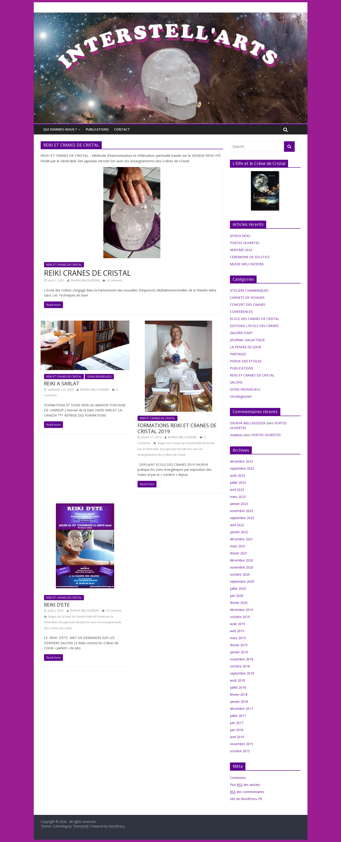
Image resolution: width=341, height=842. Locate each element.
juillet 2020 (238, 588)
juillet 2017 (238, 715)
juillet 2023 (238, 482)
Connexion (238, 777)
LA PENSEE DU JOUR (245, 347)
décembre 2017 (241, 708)
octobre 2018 (240, 666)
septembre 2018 (242, 673)
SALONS (236, 382)
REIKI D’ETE (57, 604)
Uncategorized (240, 396)
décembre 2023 (241, 461)
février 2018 (238, 694)
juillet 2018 (238, 687)
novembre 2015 (241, 744)
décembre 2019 (241, 610)
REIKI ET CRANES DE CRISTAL (64, 265)
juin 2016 (236, 730)
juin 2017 (236, 723)
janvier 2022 (239, 532)
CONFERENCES (241, 311)
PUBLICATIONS (97, 129)
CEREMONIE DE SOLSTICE (249, 257)
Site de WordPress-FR (246, 799)
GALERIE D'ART (241, 333)
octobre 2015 (240, 751)
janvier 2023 (239, 504)
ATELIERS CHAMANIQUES (249, 290)
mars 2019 (238, 638)
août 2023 (237, 475)
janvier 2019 (239, 652)
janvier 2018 (239, 701)
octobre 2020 (240, 574)
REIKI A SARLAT (61, 383)
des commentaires (247, 792)
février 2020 (238, 602)
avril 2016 (237, 737)
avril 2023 (237, 489)
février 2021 (238, 553)
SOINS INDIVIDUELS (99, 377)
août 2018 (237, 680)
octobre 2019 (240, 617)
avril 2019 (237, 631)
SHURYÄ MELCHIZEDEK (84, 280)
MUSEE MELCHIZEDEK (247, 264)
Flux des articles (245, 785)
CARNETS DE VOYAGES (247, 297)
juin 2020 (236, 595)
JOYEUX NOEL (240, 236)
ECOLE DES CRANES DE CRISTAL (254, 319)
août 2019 (237, 624)
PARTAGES (238, 354)
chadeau (236, 435)
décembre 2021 (241, 539)
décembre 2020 (241, 560)
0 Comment (112, 280)
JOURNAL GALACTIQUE (247, 340)
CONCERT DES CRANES (247, 304)
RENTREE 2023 (241, 250)
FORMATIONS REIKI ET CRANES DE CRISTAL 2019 (177, 428)
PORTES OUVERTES (244, 243)
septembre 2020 (242, 581)
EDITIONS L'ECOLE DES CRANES (254, 326)
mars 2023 (238, 496)
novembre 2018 (241, 659)
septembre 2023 (242, 468)
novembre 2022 (241, 511)
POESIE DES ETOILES (246, 361)
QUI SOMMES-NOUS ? (60, 129)
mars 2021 (238, 546)
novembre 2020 (241, 567)
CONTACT (122, 129)
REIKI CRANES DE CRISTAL (87, 273)
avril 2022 (237, 525)
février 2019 (238, 645)
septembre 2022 (242, 518)
